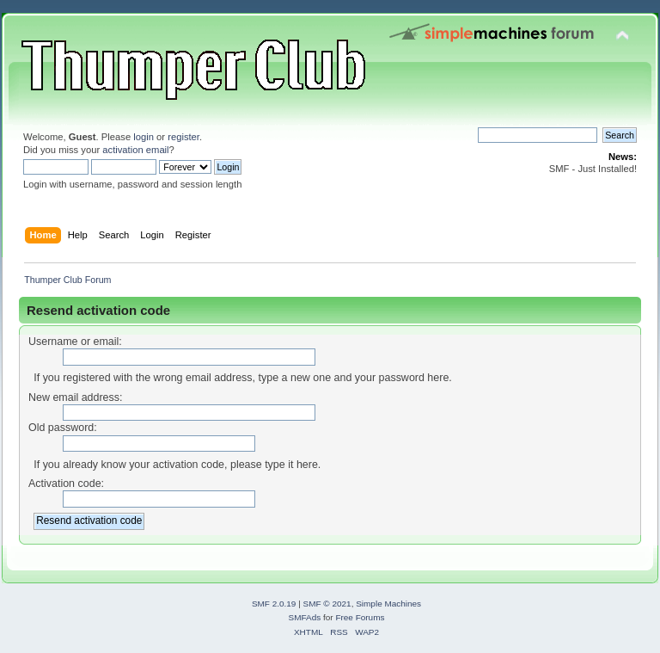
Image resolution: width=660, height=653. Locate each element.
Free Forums (359, 617)
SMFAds (305, 617)
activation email (135, 150)
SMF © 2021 (327, 603)
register (183, 137)
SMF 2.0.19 (274, 603)
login (143, 137)
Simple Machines (388, 603)
